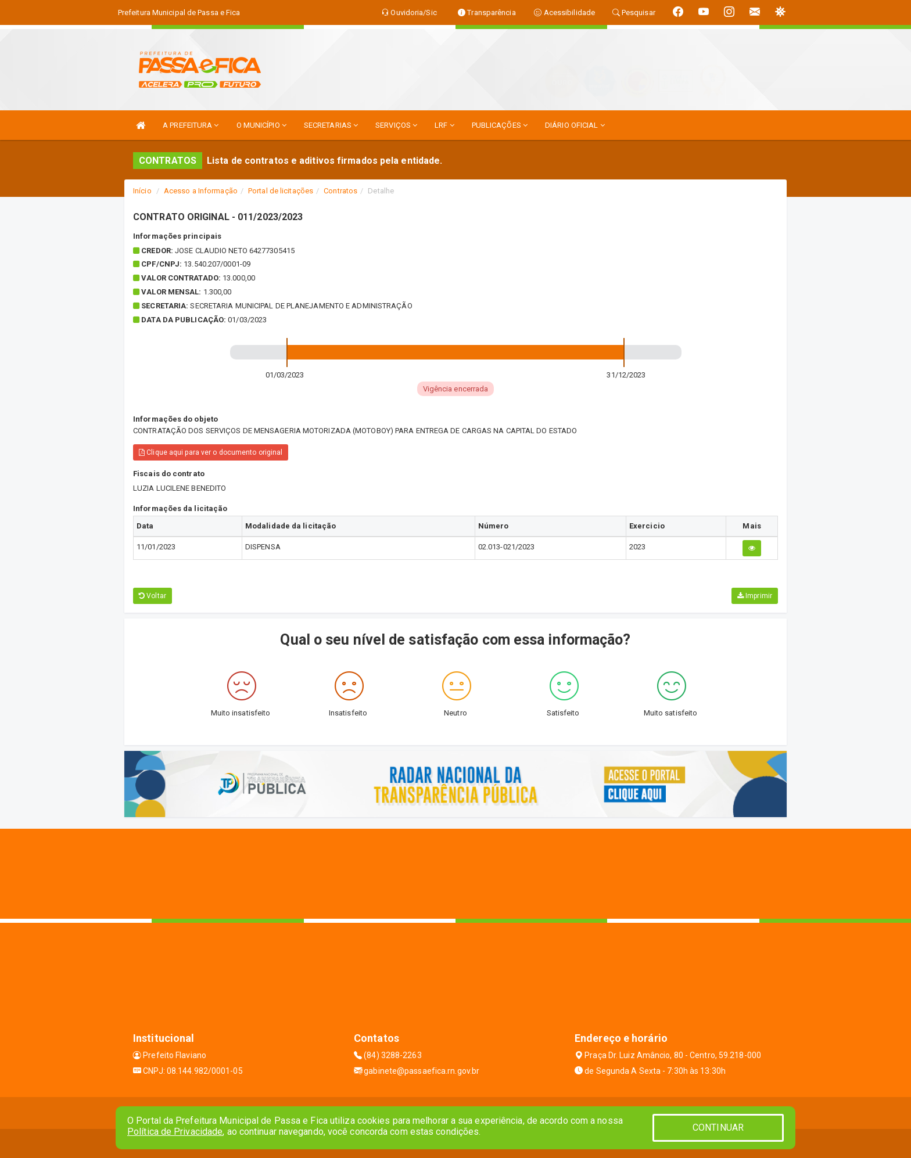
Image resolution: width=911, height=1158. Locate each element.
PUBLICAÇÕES (500, 125)
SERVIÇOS (396, 125)
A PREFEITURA (190, 125)
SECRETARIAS (331, 125)
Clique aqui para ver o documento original (210, 452)
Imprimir (754, 596)
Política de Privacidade (175, 1131)
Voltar (152, 596)
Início (142, 190)
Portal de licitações (280, 190)
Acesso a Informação (201, 190)
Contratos (340, 190)
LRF (444, 125)
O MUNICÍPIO (261, 125)
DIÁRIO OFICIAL (575, 125)
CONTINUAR (718, 1127)
